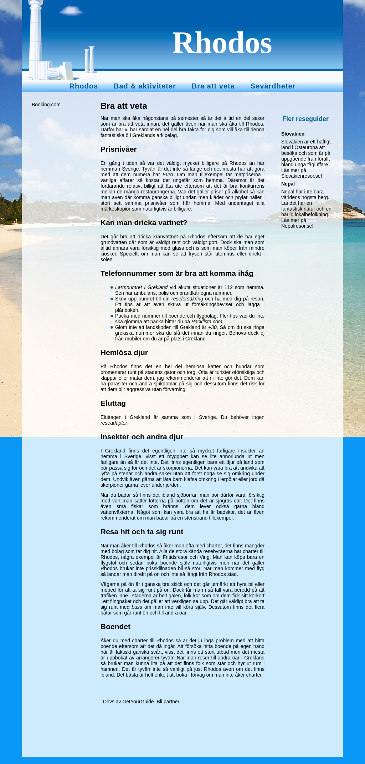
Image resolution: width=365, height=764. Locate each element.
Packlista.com (206, 321)
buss (137, 607)
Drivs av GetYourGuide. (129, 701)
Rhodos (222, 42)
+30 (212, 327)
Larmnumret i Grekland (141, 287)
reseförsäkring (187, 299)
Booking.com (46, 104)
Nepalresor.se (296, 226)
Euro (168, 174)
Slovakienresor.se (301, 176)
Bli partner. (168, 701)
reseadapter (114, 423)
